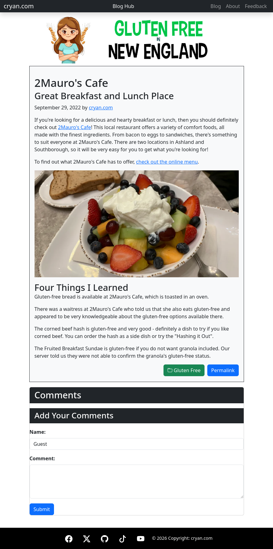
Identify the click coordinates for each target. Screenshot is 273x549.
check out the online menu (167, 161)
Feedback (256, 6)
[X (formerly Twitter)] (86, 538)
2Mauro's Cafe (74, 127)
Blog (215, 6)
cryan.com (19, 6)
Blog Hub (123, 6)
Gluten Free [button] (184, 370)
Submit (42, 509)
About (233, 6)
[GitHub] (104, 538)
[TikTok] (122, 538)
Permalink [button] (223, 370)
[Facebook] (68, 538)
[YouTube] (140, 538)
